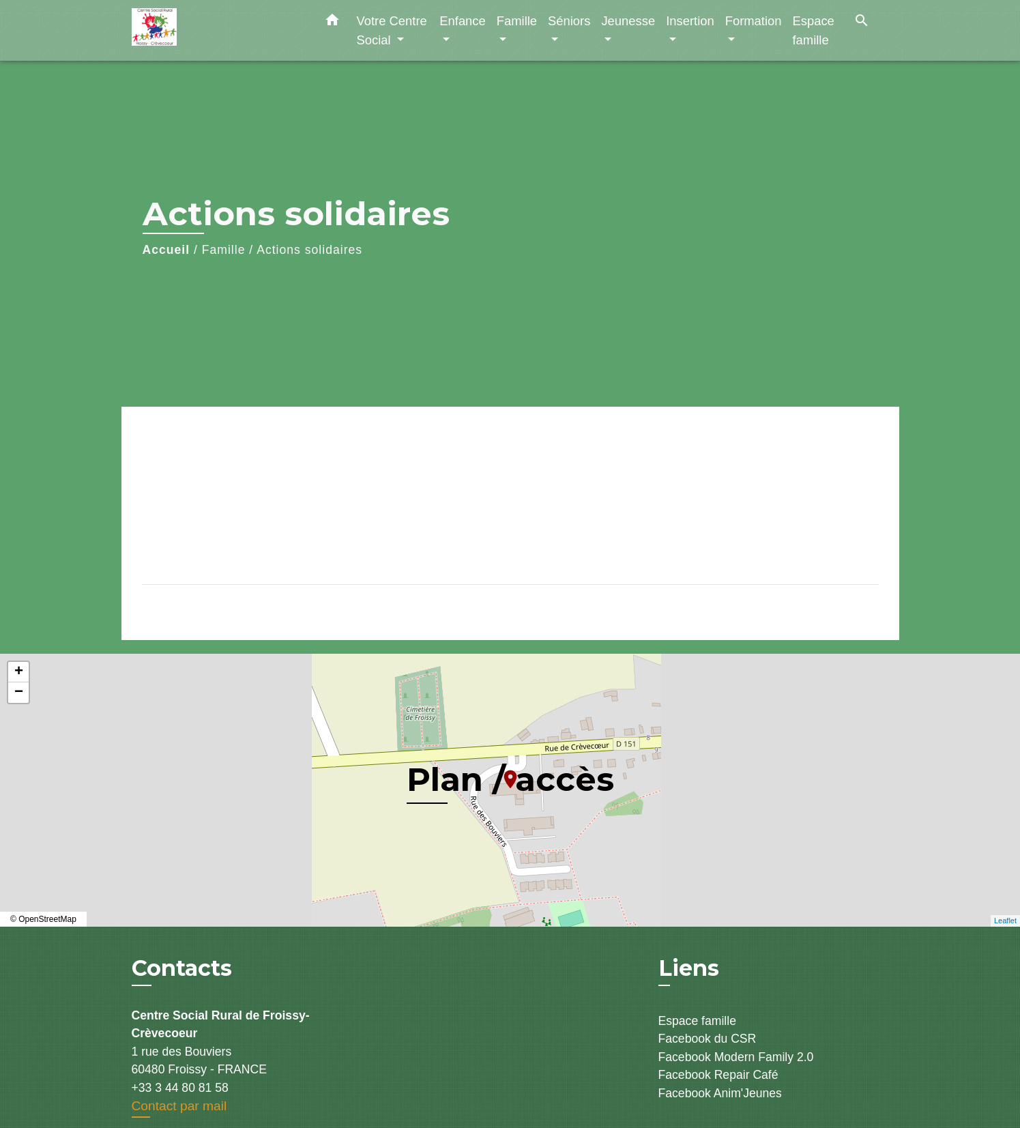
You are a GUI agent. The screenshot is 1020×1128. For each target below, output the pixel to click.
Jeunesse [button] (628, 21)
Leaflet (1005, 920)
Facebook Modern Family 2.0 (736, 1057)
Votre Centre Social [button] (392, 30)
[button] (332, 22)
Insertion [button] (690, 21)
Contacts (182, 968)
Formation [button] (753, 21)
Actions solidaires (309, 250)
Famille (224, 250)
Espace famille (697, 1021)
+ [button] (18, 672)
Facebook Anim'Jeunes (720, 1093)
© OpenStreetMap (43, 919)
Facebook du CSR (707, 1038)
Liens (688, 968)
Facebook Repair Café (718, 1075)
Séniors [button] (569, 21)
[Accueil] (217, 30)
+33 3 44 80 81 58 (180, 1088)
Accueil (166, 250)
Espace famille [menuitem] (813, 30)
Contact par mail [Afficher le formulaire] (179, 1106)
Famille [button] (517, 21)
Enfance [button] (462, 21)
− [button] (18, 692)
